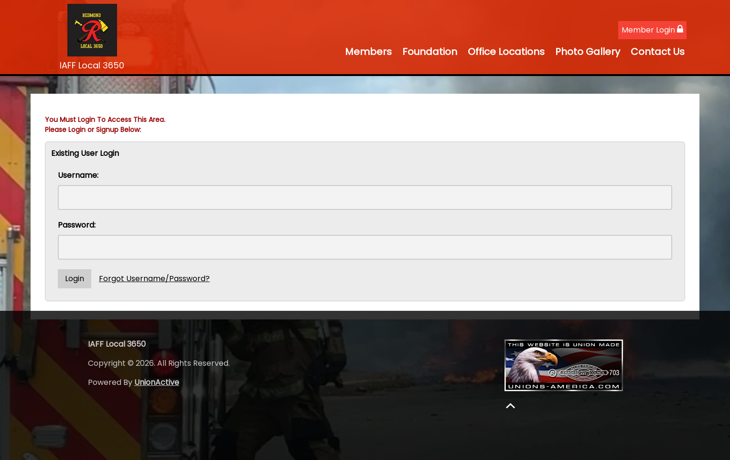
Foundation (429, 51)
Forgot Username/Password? (154, 278)
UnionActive (156, 382)
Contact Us (658, 51)
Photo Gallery (587, 51)
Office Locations (506, 51)
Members (368, 51)
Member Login (652, 29)
